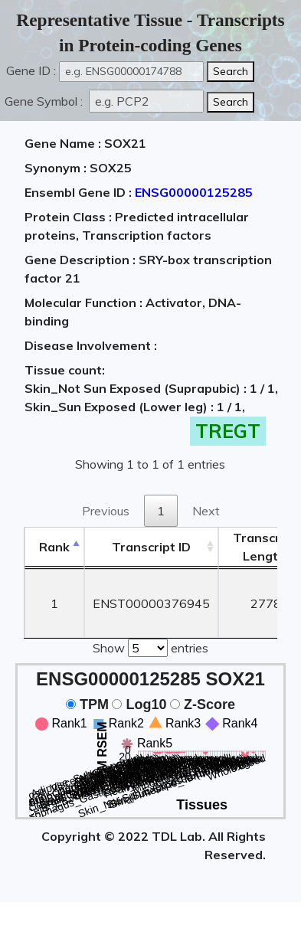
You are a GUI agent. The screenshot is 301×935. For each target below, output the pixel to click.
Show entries (150, 646)
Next (206, 510)
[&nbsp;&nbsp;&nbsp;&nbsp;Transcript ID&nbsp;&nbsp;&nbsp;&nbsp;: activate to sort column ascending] (151, 547)
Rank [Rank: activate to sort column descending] (54, 546)
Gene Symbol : (45, 101)
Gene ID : (31, 70)
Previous (105, 510)
